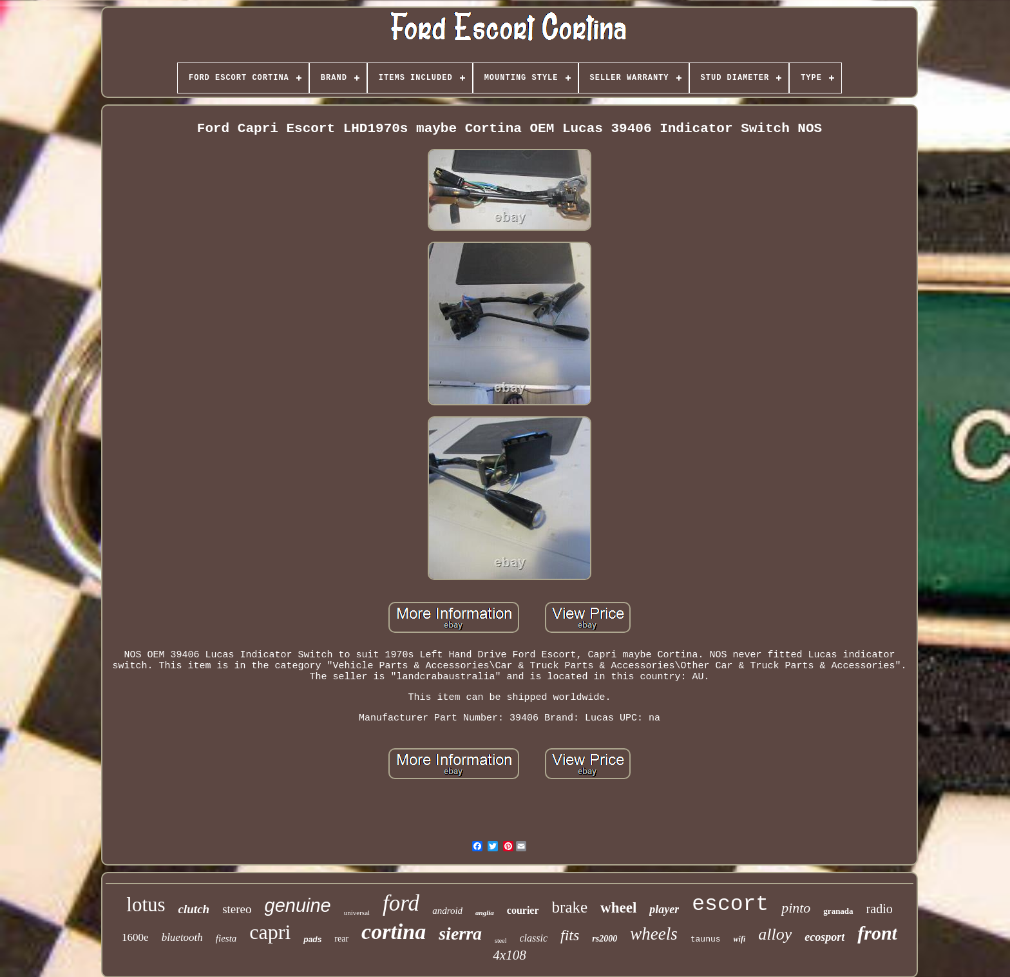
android (447, 910)
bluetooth (182, 937)
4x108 (509, 955)
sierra (460, 933)
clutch (194, 909)
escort (730, 904)
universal (357, 912)
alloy (775, 934)
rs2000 (604, 938)
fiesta (226, 938)
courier (523, 910)
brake (570, 907)
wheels (654, 933)
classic (533, 938)
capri (270, 931)
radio (879, 909)
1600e (135, 937)
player (664, 909)
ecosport (824, 937)
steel (500, 940)
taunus (706, 939)
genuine (298, 905)
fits (569, 935)
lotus (145, 904)
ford (401, 903)
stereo (236, 909)
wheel (618, 908)
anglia (484, 912)
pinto (795, 908)
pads (312, 939)
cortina (393, 931)
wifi (740, 938)
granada (838, 911)
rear (341, 938)
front (877, 932)
